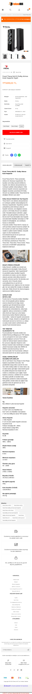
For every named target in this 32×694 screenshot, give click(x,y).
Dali (16, 625)
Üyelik (16, 597)
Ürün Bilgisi (7, 165)
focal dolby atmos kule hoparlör (10, 512)
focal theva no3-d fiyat (8, 510)
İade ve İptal (16, 611)
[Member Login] (19, 9)
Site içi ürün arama (16, 614)
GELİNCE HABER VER (16, 132)
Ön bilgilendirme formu (16, 602)
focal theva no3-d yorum (19, 517)
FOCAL (17, 101)
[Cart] (28, 9)
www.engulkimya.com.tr (16, 589)
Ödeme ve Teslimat (16, 607)
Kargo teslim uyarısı (16, 616)
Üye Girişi (16, 600)
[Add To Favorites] (16, 139)
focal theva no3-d (7, 505)
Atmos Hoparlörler (19, 96)
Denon (16, 622)
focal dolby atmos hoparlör (9, 520)
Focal (16, 627)
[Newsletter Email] (16, 649)
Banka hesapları (16, 584)
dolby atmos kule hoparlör (9, 515)
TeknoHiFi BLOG (16, 591)
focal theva (21, 515)
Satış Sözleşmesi (16, 604)
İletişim (16, 582)
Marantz (16, 629)
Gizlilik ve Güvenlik (16, 609)
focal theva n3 (6, 517)
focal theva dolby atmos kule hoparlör (12, 507)
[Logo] (16, 4)
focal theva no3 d (18, 505)
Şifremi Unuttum (16, 586)
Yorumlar (18, 165)
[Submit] (28, 649)
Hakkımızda (16, 579)
